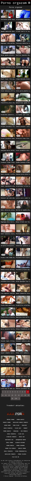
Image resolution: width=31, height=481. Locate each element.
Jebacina (15, 431)
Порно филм (7, 425)
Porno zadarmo (20, 445)
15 (15, 395)
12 (6, 395)
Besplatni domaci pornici (20, 422)
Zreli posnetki (8, 451)
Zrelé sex (22, 436)
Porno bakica (10, 445)
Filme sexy (18, 428)
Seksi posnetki (8, 428)
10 (28, 392)
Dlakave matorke (20, 442)
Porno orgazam (9, 476)
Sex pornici (24, 431)
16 (19, 395)
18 (25, 395)
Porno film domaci (10, 448)
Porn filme (16, 425)
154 (16, 398)
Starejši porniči (11, 436)
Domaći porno (7, 422)
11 (2, 395)
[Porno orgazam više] (29, 3)
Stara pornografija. (21, 451)
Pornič (25, 428)
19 (28, 395)
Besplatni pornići (10, 454)
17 (22, 395)
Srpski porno (10, 419)
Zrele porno (9, 442)
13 (9, 395)
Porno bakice (20, 419)
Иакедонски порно (21, 439)
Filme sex (21, 434)
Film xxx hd (15, 457)
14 (12, 395)
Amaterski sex (9, 439)
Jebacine (24, 425)
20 (12, 398)
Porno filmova (22, 454)
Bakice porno (22, 448)
